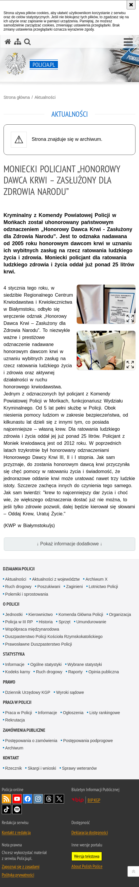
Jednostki (14, 614)
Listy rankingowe (104, 712)
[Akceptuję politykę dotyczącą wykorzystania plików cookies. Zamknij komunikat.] (131, 4)
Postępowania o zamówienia (31, 740)
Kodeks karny (17, 671)
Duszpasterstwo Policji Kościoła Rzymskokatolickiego (54, 636)
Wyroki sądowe (70, 692)
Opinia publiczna (103, 671)
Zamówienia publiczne (24, 730)
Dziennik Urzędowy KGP (27, 692)
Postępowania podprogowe (88, 740)
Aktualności (45, 97)
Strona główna (17, 97)
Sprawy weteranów (79, 768)
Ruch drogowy (18, 586)
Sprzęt (64, 621)
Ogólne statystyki (46, 664)
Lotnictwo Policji (103, 586)
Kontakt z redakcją (16, 832)
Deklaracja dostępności (89, 832)
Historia (46, 621)
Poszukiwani (48, 586)
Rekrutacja (15, 720)
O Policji (11, 604)
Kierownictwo (41, 614)
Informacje (14, 664)
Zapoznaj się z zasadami (20, 866)
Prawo (9, 682)
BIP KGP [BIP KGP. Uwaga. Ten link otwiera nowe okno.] (94, 800)
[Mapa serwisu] (17, 41)
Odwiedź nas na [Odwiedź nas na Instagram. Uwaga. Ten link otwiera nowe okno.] (38, 799)
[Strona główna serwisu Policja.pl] (8, 41)
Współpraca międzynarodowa (32, 629)
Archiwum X (97, 579)
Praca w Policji (17, 702)
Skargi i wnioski (42, 768)
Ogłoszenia (73, 712)
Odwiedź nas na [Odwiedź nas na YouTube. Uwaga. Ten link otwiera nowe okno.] (17, 799)
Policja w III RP (19, 621)
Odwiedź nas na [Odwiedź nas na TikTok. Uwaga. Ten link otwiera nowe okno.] (6, 809)
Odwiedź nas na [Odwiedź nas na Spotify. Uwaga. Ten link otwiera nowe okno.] (17, 809)
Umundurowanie (91, 621)
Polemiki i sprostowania (26, 594)
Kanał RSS (6, 799)
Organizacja (120, 614)
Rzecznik (13, 768)
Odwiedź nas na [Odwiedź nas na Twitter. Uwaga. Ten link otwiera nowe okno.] (59, 799)
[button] (128, 42)
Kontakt (11, 758)
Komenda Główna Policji (80, 614)
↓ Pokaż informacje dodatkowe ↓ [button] (70, 543)
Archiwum (14, 748)
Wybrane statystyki (85, 664)
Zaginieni (74, 586)
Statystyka (14, 654)
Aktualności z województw (56, 579)
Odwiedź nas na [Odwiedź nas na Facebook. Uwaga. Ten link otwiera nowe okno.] (27, 799)
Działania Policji (19, 569)
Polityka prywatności (18, 875)
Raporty (75, 671)
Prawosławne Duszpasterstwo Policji (38, 644)
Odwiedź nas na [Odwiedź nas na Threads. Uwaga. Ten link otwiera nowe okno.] (48, 799)
